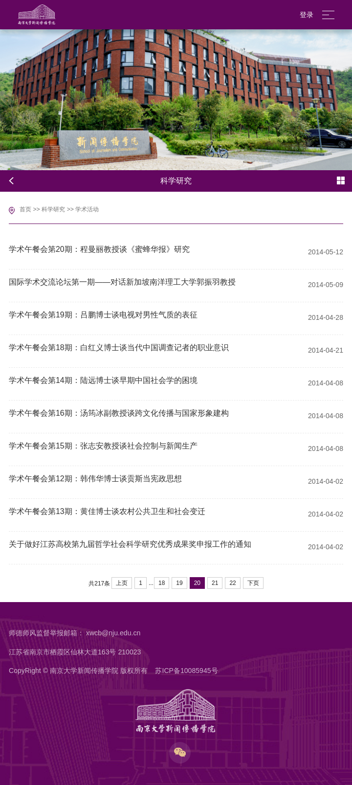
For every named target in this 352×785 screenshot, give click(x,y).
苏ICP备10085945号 (186, 670)
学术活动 (87, 209)
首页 (25, 209)
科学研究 (53, 209)
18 (161, 583)
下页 (253, 583)
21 (215, 583)
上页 (122, 583)
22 (232, 583)
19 (179, 583)
